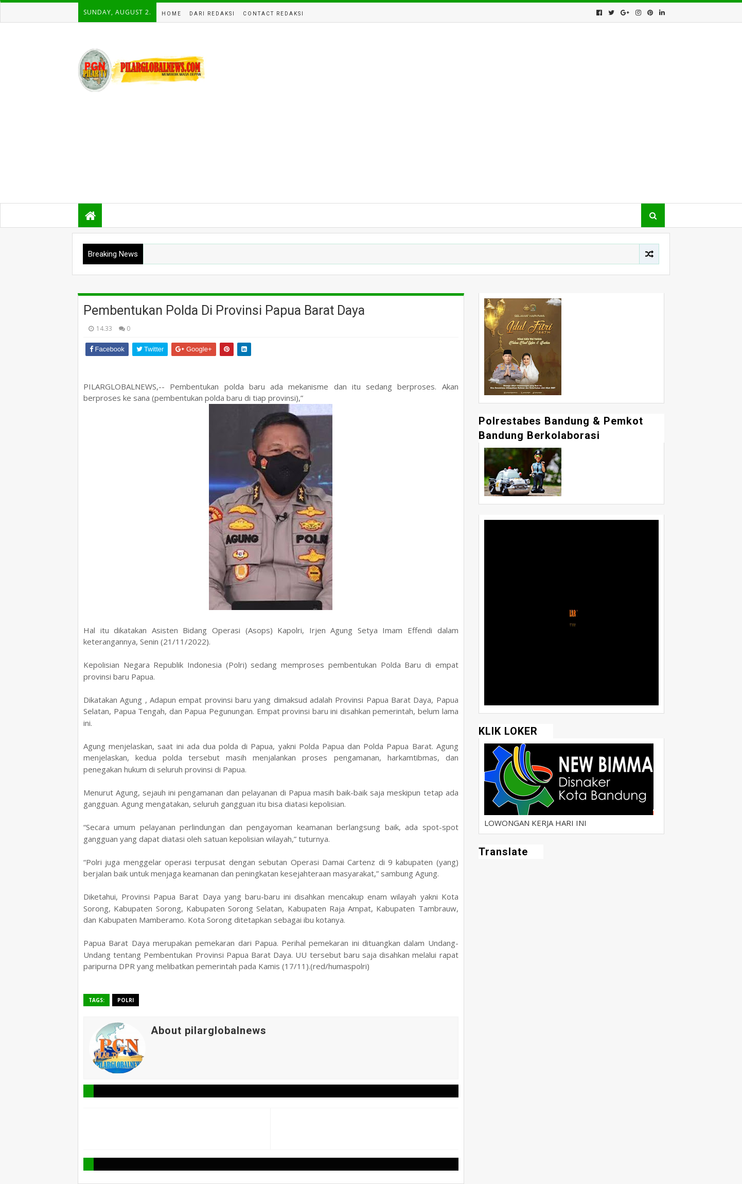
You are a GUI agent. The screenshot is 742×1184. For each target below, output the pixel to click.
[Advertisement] (477, 113)
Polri (125, 1000)
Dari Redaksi (212, 13)
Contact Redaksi (273, 13)
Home (172, 13)
